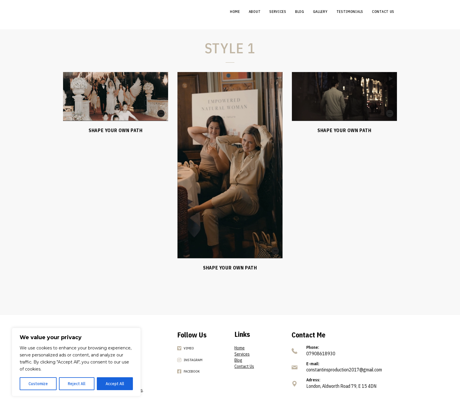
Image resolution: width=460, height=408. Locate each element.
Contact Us (244, 366)
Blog (238, 360)
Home (239, 348)
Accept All (115, 383)
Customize (38, 383)
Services (242, 354)
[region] (76, 362)
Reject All (76, 383)
